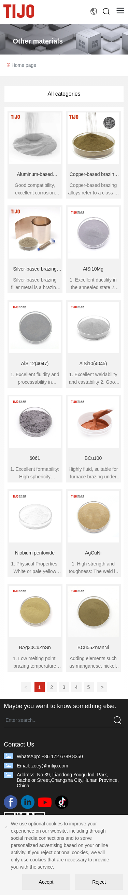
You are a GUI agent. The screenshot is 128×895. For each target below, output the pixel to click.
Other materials (38, 41)
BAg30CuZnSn (35, 647)
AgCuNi (93, 553)
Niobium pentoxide (35, 553)
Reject (99, 882)
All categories (63, 94)
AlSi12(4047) (35, 363)
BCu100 (93, 458)
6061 (34, 458)
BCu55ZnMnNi (93, 647)
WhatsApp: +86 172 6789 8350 (50, 756)
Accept (46, 882)
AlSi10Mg (93, 269)
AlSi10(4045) (93, 363)
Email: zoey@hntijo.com (42, 765)
